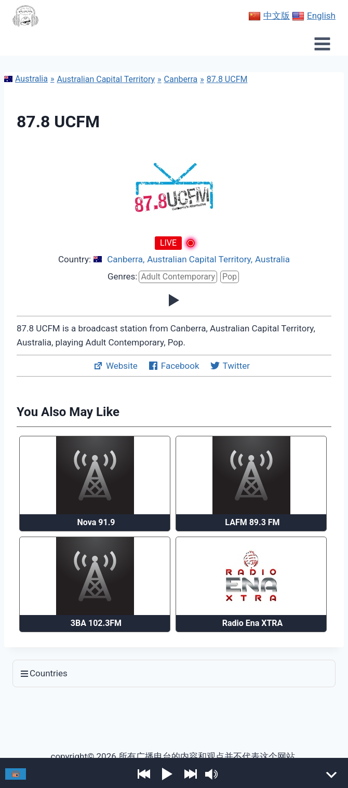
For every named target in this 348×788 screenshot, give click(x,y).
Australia (26, 79)
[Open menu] (322, 44)
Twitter (230, 365)
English (314, 15)
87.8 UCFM (227, 79)
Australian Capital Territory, (199, 259)
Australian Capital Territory (106, 79)
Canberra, (125, 259)
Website (115, 365)
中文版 (269, 15)
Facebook (173, 365)
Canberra (181, 79)
